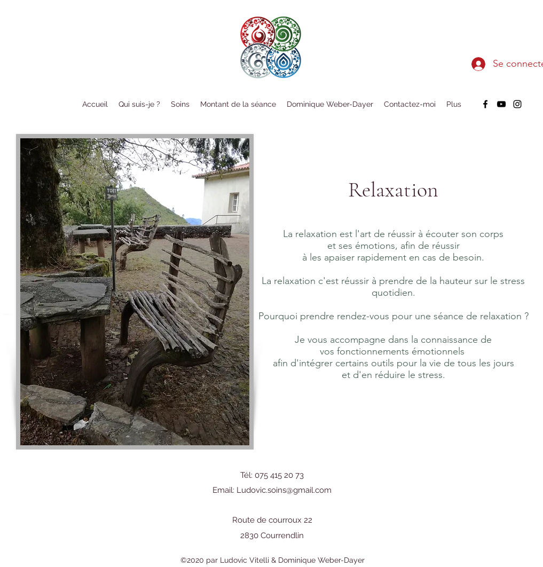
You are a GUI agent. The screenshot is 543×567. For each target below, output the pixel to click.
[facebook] (485, 104)
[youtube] (501, 104)
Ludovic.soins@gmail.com (284, 490)
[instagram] (517, 104)
